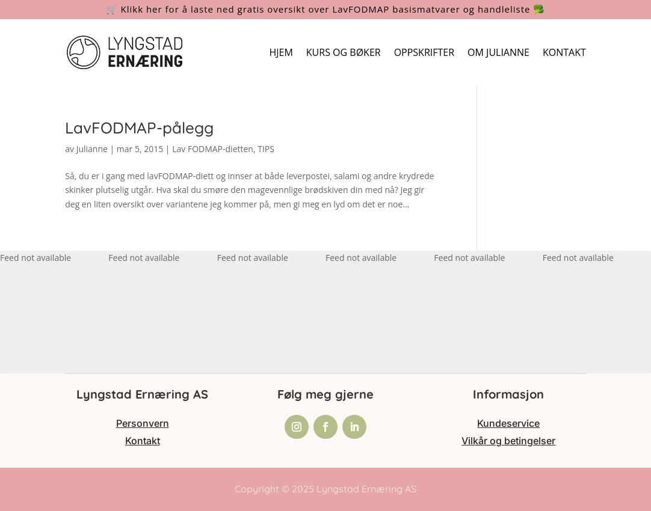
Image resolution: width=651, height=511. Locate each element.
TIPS (266, 149)
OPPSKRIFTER (424, 52)
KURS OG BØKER (343, 52)
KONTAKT (564, 52)
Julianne (92, 149)
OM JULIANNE (498, 52)
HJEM (280, 52)
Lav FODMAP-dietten (212, 149)
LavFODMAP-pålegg (139, 128)
